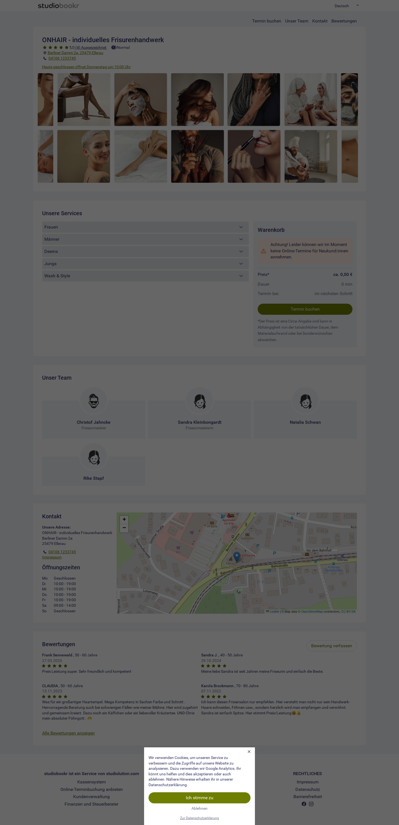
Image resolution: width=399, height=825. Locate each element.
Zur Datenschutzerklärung (199, 818)
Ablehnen (199, 808)
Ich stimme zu (199, 797)
